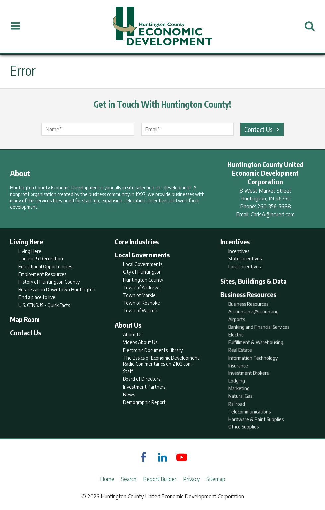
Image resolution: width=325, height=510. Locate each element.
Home (107, 479)
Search (128, 479)
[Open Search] (309, 26)
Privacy (191, 479)
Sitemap (215, 479)
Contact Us (262, 129)
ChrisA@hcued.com (273, 214)
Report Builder (159, 479)
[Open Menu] (15, 26)
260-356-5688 (274, 206)
